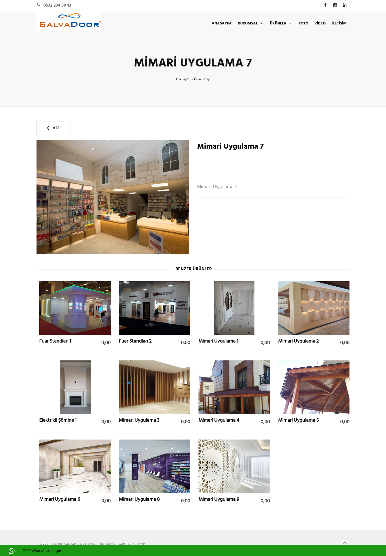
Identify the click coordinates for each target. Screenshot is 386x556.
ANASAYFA (222, 23)
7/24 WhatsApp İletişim (42, 551)
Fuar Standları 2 (135, 341)
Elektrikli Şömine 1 (58, 420)
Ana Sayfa (182, 79)
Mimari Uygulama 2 (298, 341)
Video (320, 23)
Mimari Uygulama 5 (298, 420)
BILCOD (140, 544)
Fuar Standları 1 (55, 341)
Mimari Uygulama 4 (218, 420)
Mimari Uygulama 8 (139, 499)
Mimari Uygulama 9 (218, 499)
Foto (303, 23)
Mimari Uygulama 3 (139, 420)
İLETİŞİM (339, 23)
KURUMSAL (251, 23)
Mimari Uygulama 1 (218, 341)
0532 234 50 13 (57, 5)
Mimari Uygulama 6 (59, 499)
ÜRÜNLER (281, 23)
